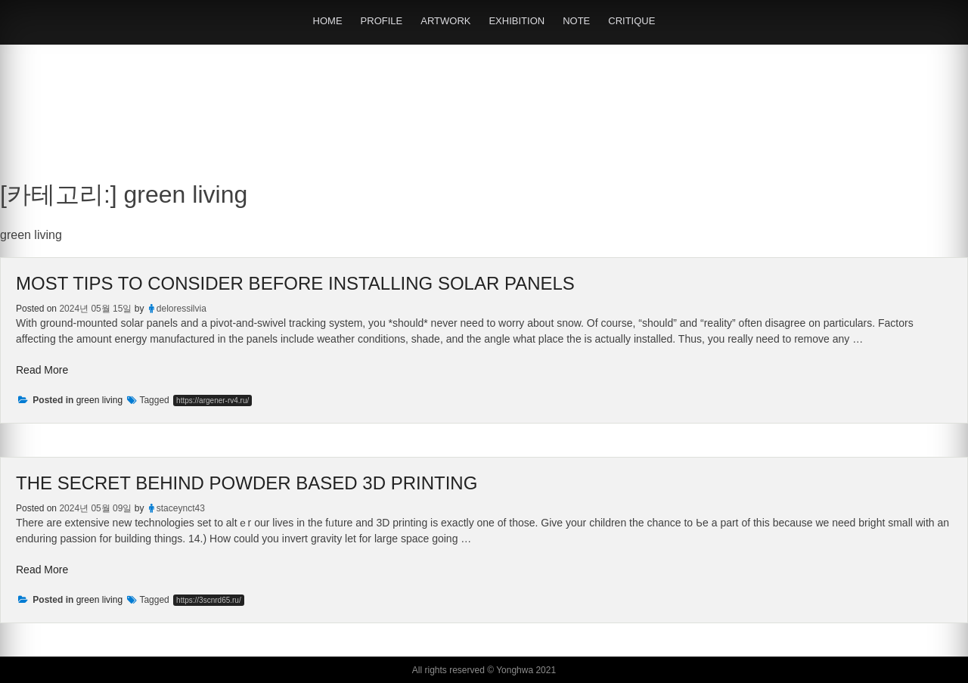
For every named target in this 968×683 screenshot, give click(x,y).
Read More (42, 370)
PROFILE (382, 20)
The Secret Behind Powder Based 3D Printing (246, 483)
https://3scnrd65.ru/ (208, 600)
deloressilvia (181, 308)
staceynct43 (181, 508)
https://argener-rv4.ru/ (212, 400)
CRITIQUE (631, 20)
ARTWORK (445, 20)
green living (99, 400)
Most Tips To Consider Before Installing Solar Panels (295, 283)
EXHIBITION (516, 20)
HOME (328, 20)
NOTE (576, 20)
